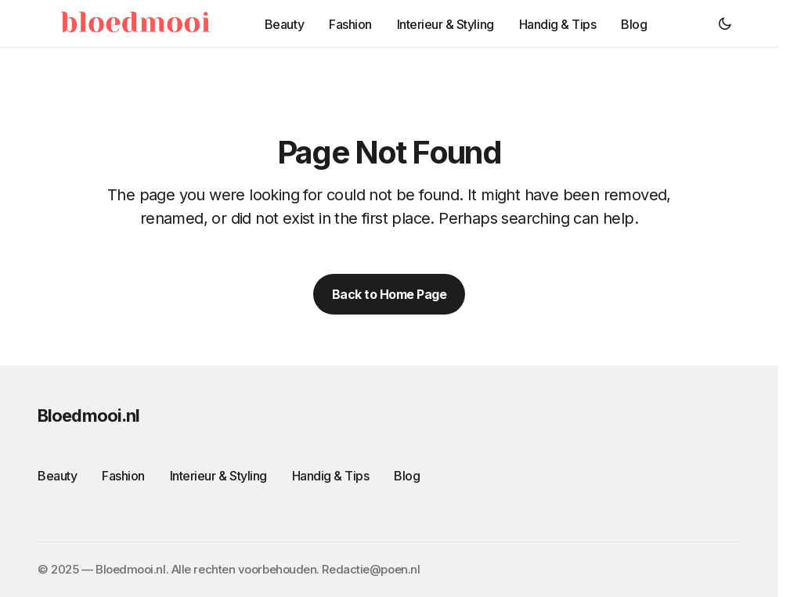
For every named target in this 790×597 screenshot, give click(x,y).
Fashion (123, 476)
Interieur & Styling (218, 476)
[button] (725, 23)
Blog (407, 476)
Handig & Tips (331, 476)
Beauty (57, 476)
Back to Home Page (389, 294)
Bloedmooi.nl (88, 415)
